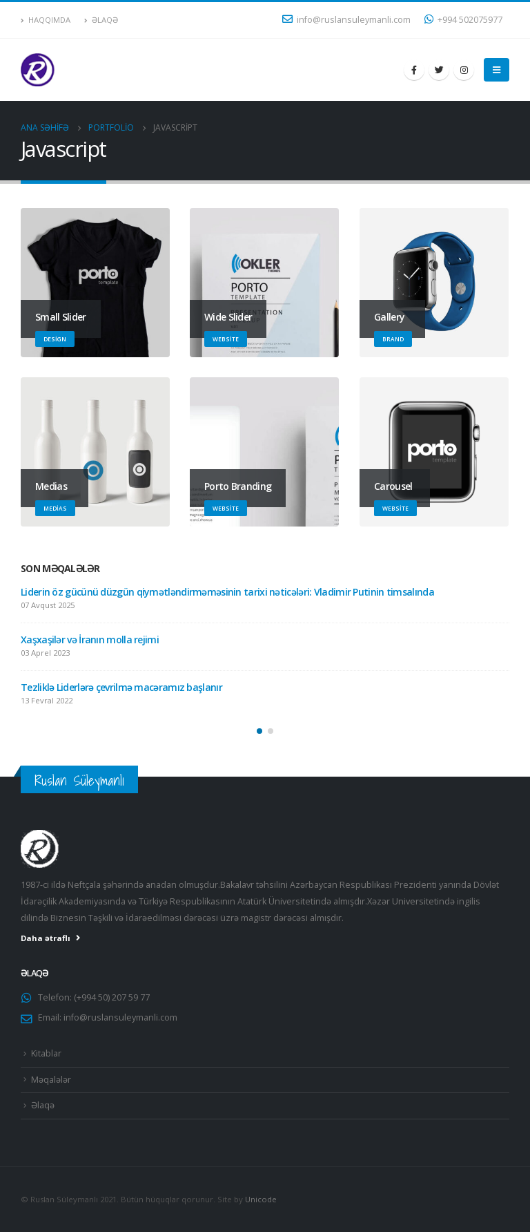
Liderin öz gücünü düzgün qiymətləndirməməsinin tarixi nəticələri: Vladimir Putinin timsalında (227, 591)
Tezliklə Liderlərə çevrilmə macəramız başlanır (121, 687)
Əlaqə (101, 20)
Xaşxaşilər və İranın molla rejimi (90, 639)
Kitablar (46, 1053)
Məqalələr (51, 1080)
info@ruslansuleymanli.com (346, 20)
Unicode (261, 1199)
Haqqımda (45, 20)
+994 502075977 (463, 20)
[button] (259, 731)
